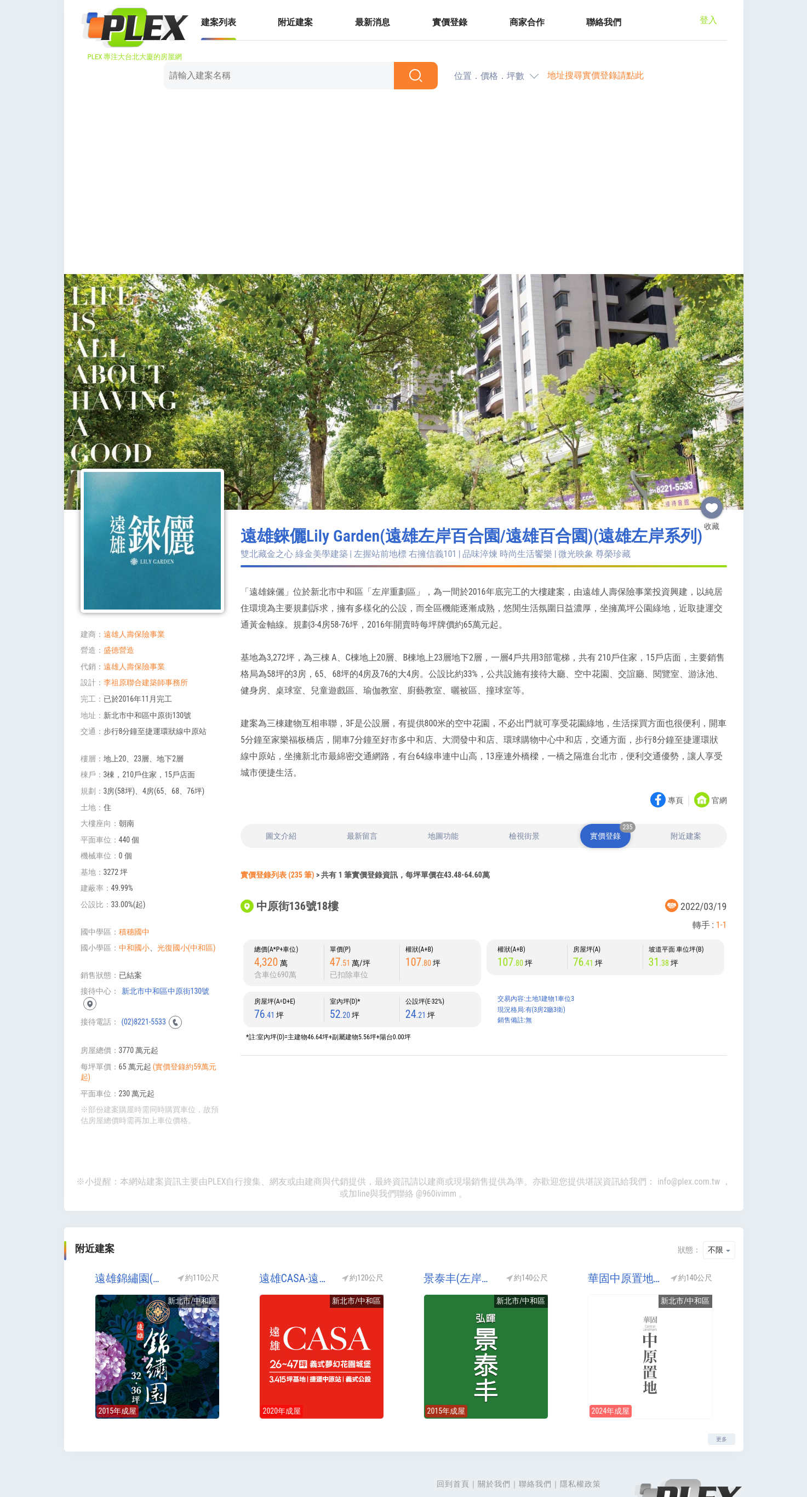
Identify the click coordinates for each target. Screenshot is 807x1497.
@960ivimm (436, 1142)
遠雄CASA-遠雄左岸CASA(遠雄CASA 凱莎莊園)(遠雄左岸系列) (297, 1227)
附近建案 (686, 785)
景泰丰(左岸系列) (461, 1227)
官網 (719, 749)
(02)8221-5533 (144, 970)
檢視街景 (524, 785)
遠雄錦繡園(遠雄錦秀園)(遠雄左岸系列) (132, 1227)
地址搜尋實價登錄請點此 (595, 24)
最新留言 (362, 785)
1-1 (721, 874)
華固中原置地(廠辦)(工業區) (625, 1227)
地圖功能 (443, 785)
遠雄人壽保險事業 (134, 583)
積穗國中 (134, 880)
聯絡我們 (535, 1432)
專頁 (675, 749)
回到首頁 (453, 1432)
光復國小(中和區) (186, 896)
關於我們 (494, 1432)
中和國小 (134, 896)
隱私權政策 (580, 1432)
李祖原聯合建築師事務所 (146, 631)
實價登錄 (610, 781)
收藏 (712, 452)
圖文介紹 (281, 785)
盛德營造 (119, 599)
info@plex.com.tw (688, 1130)
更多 (721, 1388)
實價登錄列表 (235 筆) (277, 823)
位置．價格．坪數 (489, 25)
